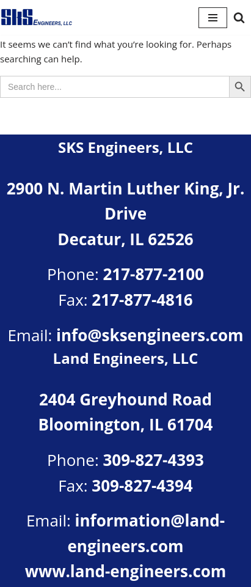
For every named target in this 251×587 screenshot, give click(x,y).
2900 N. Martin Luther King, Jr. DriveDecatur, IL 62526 (126, 213)
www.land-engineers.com (126, 571)
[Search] (239, 17)
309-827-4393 (153, 460)
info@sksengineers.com (150, 335)
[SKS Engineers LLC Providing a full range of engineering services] (36, 17)
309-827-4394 (142, 485)
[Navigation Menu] (212, 17)
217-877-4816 (142, 300)
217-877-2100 (153, 274)
